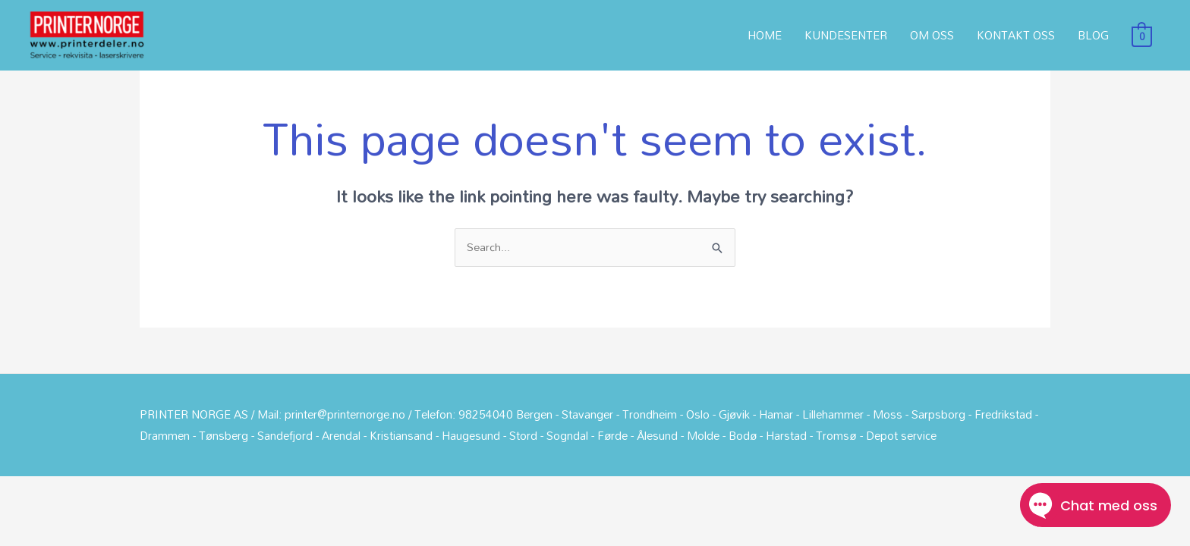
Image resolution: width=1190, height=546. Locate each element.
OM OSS (932, 38)
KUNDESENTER (845, 38)
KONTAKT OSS (1016, 38)
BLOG (1093, 38)
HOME (765, 38)
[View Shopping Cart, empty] (1142, 38)
